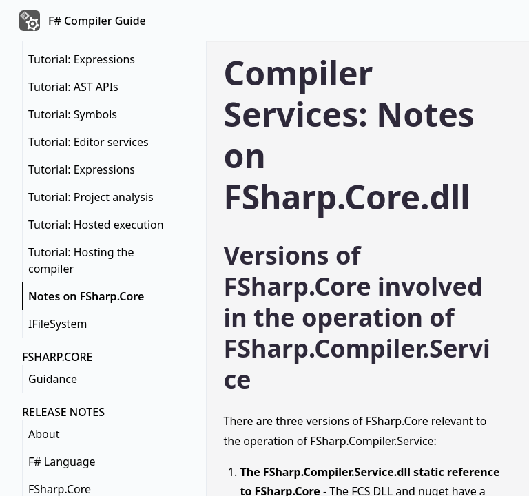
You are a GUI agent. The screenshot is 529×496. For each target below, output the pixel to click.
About (43, 434)
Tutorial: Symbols (72, 114)
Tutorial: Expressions (81, 59)
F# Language (62, 461)
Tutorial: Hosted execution (96, 224)
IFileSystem (57, 323)
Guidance (52, 378)
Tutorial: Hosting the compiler (81, 260)
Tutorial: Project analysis (91, 197)
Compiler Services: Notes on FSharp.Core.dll (349, 134)
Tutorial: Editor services (88, 141)
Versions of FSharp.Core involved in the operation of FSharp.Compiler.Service (357, 317)
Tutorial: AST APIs (73, 86)
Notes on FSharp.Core (86, 296)
